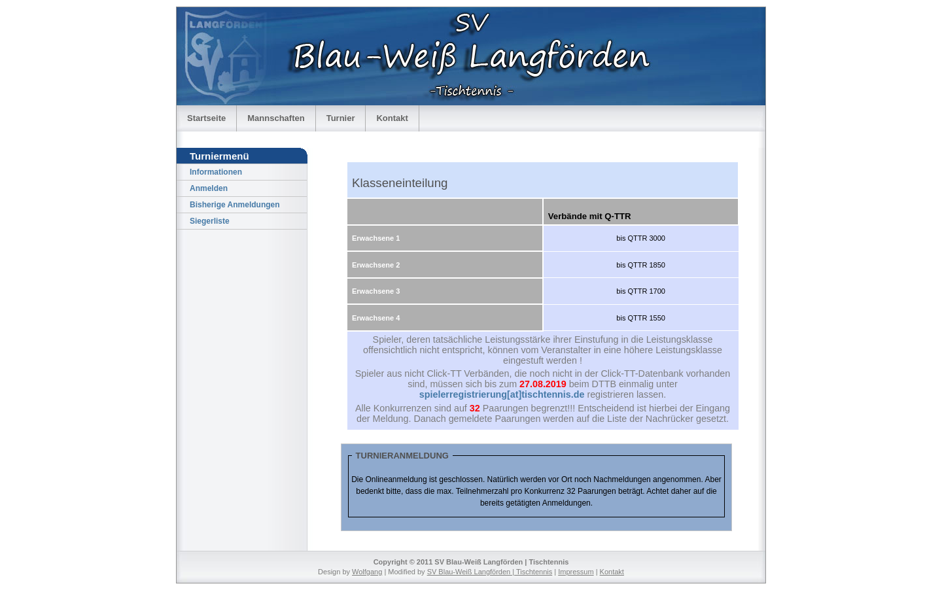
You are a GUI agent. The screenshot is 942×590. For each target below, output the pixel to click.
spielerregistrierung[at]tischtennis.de (502, 394)
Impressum (575, 572)
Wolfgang (367, 572)
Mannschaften (275, 118)
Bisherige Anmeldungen (235, 204)
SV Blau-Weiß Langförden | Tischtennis (490, 572)
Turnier (340, 118)
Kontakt (392, 118)
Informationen (216, 172)
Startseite (206, 118)
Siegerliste (210, 221)
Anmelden (209, 188)
